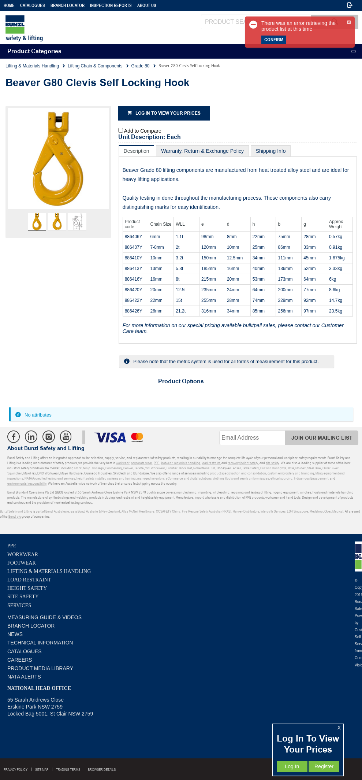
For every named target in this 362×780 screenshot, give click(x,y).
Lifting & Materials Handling (49, 571)
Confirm (273, 39)
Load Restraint (29, 580)
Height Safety (27, 588)
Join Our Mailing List (321, 438)
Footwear (21, 563)
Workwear (22, 554)
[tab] (136, 150)
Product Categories (34, 51)
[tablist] (237, 244)
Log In (292, 766)
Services (19, 605)
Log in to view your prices (168, 113)
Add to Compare (142, 131)
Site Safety (23, 596)
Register (323, 766)
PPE (11, 545)
